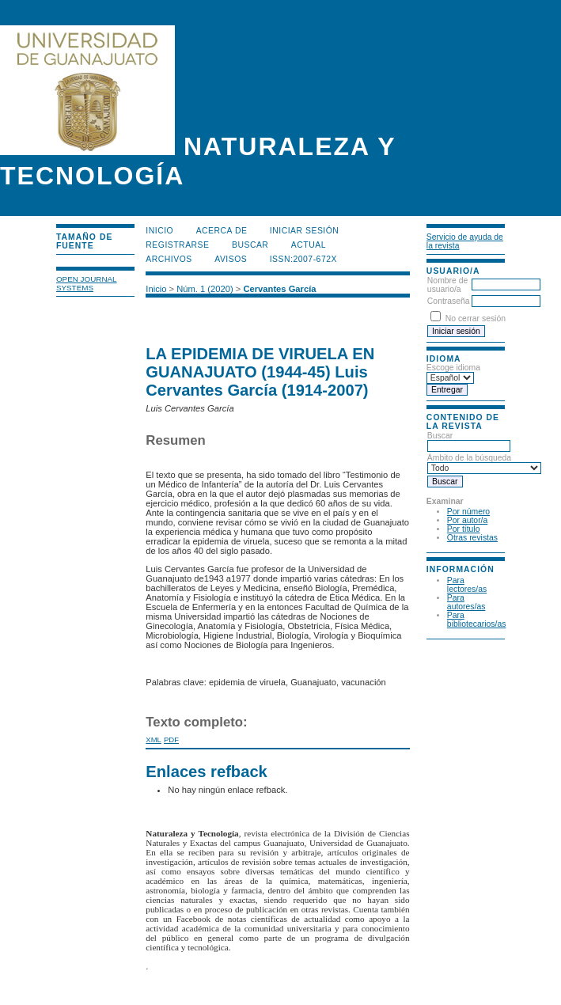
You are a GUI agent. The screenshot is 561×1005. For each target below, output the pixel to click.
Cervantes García (279, 289)
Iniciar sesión (304, 230)
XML (153, 739)
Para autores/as (466, 602)
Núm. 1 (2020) (204, 289)
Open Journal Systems (86, 283)
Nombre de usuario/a (447, 285)
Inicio (159, 230)
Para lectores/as (467, 585)
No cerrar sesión (475, 318)
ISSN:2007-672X (303, 259)
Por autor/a (467, 520)
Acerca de (222, 230)
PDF (171, 739)
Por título (463, 529)
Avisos (230, 259)
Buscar (250, 245)
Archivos (168, 259)
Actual (308, 245)
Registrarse (177, 245)
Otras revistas (472, 537)
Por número (468, 511)
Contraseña (448, 301)
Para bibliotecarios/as (476, 619)
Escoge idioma (453, 367)
